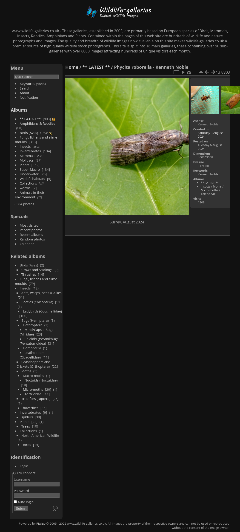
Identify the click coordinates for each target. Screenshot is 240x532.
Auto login (24, 502)
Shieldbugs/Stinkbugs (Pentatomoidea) (39, 341)
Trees (25, 426)
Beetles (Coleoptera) (37, 302)
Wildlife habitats (32, 178)
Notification (29, 97)
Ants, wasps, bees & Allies (41, 292)
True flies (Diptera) (36, 398)
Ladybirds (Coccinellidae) (42, 311)
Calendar (27, 243)
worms (25, 187)
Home (71, 67)
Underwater (29, 174)
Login (24, 466)
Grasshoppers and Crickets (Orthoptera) (33, 364)
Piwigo (41, 523)
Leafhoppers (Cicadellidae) (32, 354)
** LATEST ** (30, 118)
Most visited (29, 225)
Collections (28, 183)
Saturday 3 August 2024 (210, 135)
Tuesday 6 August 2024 (210, 147)
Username (22, 479)
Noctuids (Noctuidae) (41, 380)
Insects (25, 146)
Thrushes (28, 274)
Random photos (32, 239)
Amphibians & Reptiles (37, 123)
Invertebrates (30, 151)
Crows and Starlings (36, 269)
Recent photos (31, 230)
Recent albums (31, 234)
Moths (217, 186)
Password (21, 490)
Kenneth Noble (208, 174)
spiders (27, 417)
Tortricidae (33, 394)
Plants (24, 164)
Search (25, 88)
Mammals (27, 155)
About (24, 92)
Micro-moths (33, 389)
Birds (27, 444)
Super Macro (30, 169)
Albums (19, 110)
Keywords (27, 83)
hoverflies (30, 407)
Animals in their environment (29, 194)
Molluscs (27, 160)
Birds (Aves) (29, 132)
